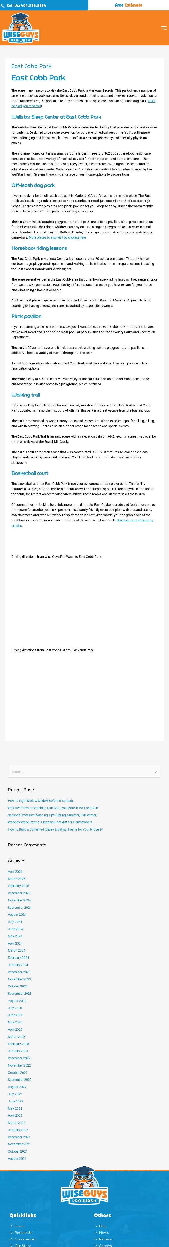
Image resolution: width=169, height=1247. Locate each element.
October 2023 (18, 986)
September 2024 (20, 907)
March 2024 (16, 950)
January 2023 (18, 1051)
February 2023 (18, 1044)
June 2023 (15, 1015)
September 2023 (20, 993)
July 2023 (15, 1008)
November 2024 (19, 900)
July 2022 (15, 1094)
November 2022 (19, 1065)
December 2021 (19, 1137)
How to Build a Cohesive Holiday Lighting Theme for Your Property (55, 829)
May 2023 (15, 1022)
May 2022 (15, 1108)
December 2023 (19, 972)
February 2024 (18, 957)
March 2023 (16, 1037)
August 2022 (17, 1087)
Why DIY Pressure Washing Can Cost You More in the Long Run (53, 808)
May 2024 (15, 936)
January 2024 (18, 965)
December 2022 (19, 1058)
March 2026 (16, 879)
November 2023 (19, 979)
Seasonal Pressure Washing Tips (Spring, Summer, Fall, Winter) (52, 815)
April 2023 (15, 1029)
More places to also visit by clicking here (57, 237)
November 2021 (19, 1144)
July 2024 (15, 922)
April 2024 (15, 943)
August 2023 (17, 1001)
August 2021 (17, 1158)
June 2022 (15, 1101)
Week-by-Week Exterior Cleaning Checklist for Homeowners (50, 822)
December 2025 (19, 893)
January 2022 (18, 1130)
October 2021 (18, 1151)
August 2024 (17, 914)
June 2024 (15, 929)
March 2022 (16, 1123)
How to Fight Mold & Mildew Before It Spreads (41, 801)
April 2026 (15, 871)
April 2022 (15, 1115)
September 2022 (20, 1079)
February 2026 (18, 886)
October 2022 (18, 1072)
